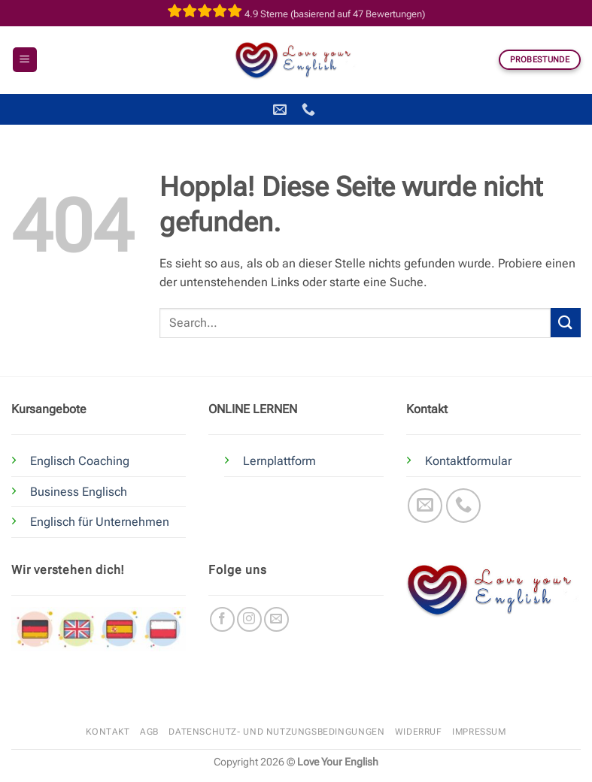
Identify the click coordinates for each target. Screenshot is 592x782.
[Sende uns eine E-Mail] (425, 506)
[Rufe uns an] (463, 506)
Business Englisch (78, 492)
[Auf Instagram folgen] (249, 619)
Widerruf (418, 731)
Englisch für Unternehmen (99, 522)
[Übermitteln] (566, 322)
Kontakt (107, 731)
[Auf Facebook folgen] (222, 619)
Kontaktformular (468, 461)
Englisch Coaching (79, 461)
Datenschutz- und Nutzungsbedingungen (276, 731)
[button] (25, 59)
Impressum (479, 731)
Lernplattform (279, 461)
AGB (149, 731)
